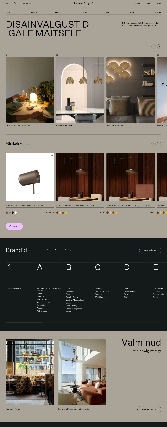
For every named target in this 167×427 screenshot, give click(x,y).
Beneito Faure (72, 297)
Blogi (84, 12)
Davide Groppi (130, 291)
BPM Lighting (71, 306)
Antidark (40, 296)
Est (24, 3)
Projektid (59, 12)
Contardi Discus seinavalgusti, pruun (75, 206)
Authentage (42, 311)
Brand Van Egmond (74, 309)
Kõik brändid (150, 250)
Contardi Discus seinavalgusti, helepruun (128, 206)
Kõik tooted (14, 226)
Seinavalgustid (115, 126)
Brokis (68, 312)
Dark (126, 288)
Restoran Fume (13, 409)
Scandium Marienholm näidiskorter (74, 409)
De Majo (127, 294)
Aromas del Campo (45, 302)
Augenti (40, 308)
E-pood (9, 12)
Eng (30, 3)
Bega (68, 294)
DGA (126, 297)
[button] (159, 46)
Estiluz (156, 297)
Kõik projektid (149, 409)
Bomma (69, 303)
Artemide (41, 305)
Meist (107, 12)
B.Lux (68, 288)
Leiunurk (157, 12)
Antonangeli (42, 299)
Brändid (33, 12)
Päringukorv (138, 3)
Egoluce (156, 291)
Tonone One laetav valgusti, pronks (24, 206)
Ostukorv (150, 3)
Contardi (98, 294)
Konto (159, 3)
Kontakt (131, 12)
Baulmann (70, 291)
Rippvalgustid (64, 126)
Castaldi (98, 288)
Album (39, 294)
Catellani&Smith (102, 291)
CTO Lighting (100, 297)
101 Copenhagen (15, 288)
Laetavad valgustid (18, 126)
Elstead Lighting (160, 294)
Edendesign (158, 288)
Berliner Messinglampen (76, 300)
